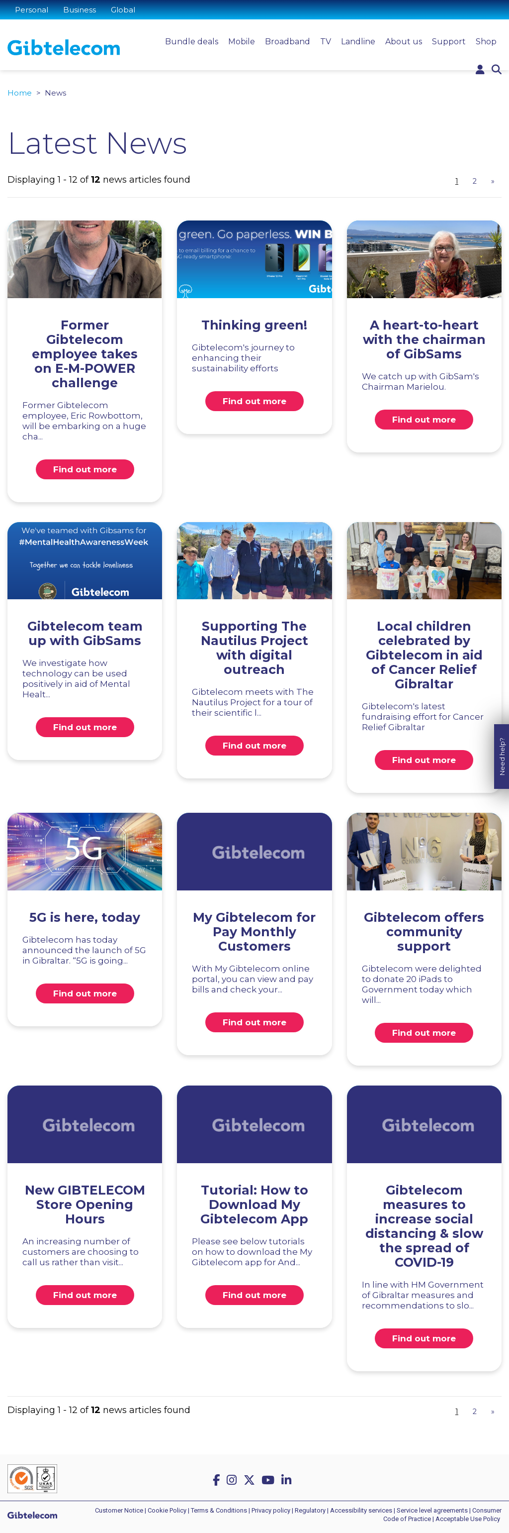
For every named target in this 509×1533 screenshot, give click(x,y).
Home (19, 93)
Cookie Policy (167, 1510)
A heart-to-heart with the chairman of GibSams (424, 339)
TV (325, 41)
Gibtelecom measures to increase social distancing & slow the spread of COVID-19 (424, 1226)
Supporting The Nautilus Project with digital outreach (254, 648)
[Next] (492, 181)
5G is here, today (84, 917)
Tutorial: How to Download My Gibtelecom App (254, 1204)
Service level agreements (432, 1510)
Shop (486, 41)
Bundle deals (191, 41)
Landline (358, 41)
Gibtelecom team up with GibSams (85, 633)
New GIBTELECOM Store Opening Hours (85, 1204)
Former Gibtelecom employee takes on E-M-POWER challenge (85, 354)
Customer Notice (119, 1510)
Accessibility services (361, 1510)
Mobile (241, 41)
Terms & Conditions (219, 1510)
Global (123, 9)
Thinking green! (254, 325)
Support (449, 41)
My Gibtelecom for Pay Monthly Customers (254, 932)
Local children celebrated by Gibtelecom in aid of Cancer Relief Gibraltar (424, 655)
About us (403, 41)
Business (79, 9)
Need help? (502, 730)
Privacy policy (271, 1510)
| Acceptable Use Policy (466, 1519)
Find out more (85, 469)
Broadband (287, 41)
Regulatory (310, 1510)
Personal (31, 9)
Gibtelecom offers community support (424, 932)
